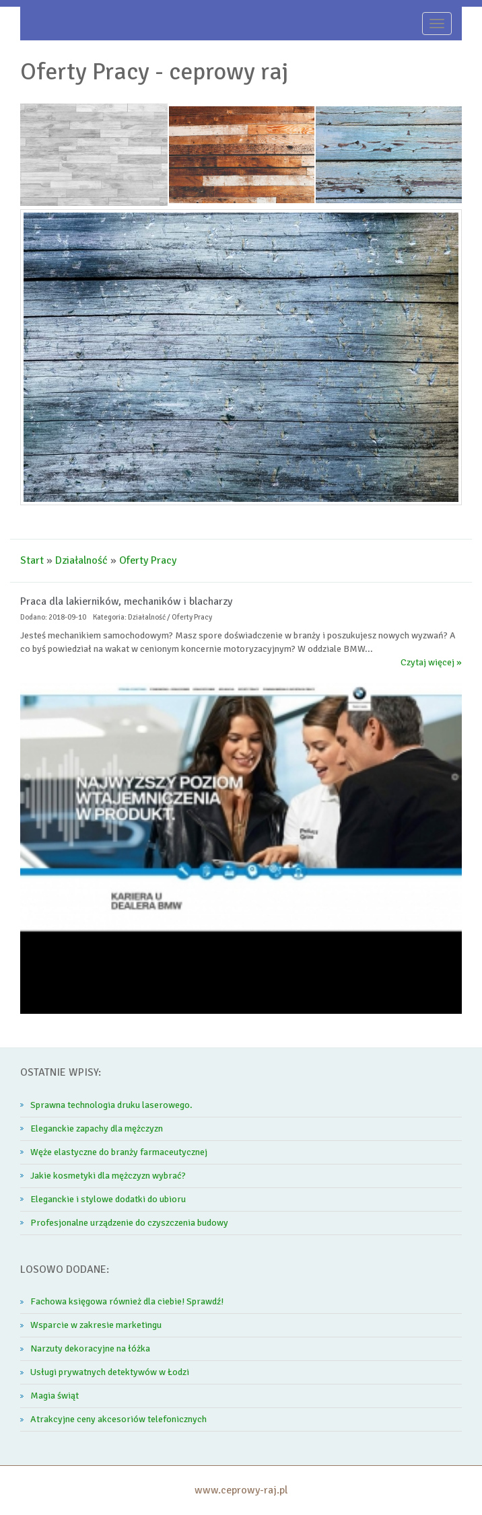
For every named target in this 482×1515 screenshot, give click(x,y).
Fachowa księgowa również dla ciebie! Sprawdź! (126, 1301)
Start (32, 560)
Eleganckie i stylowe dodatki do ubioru (108, 1199)
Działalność (81, 560)
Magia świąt (54, 1395)
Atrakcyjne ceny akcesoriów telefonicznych (118, 1419)
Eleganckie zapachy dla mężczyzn (96, 1128)
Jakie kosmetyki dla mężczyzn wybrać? (108, 1175)
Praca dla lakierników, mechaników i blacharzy (126, 601)
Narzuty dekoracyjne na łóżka (90, 1348)
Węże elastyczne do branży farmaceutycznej (118, 1152)
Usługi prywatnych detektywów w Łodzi (109, 1372)
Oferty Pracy (147, 560)
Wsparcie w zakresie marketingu (96, 1325)
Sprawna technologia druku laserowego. (111, 1105)
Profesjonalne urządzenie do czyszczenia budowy (129, 1222)
